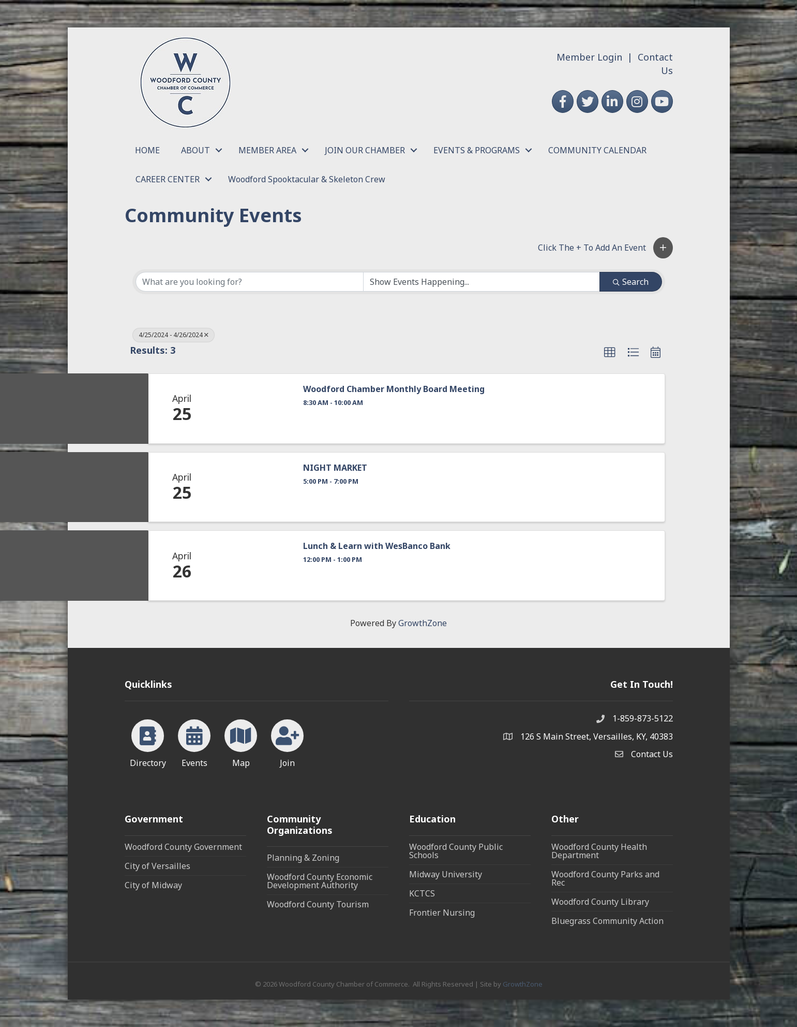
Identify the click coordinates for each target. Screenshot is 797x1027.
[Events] (194, 741)
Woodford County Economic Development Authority (319, 881)
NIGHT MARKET (335, 468)
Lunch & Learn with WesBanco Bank (376, 546)
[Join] (287, 741)
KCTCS (422, 893)
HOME (147, 150)
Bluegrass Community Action (607, 921)
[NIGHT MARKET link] (254, 487)
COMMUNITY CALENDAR (597, 150)
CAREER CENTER (168, 179)
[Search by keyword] (250, 282)
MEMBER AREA (267, 150)
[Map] (240, 741)
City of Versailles (157, 866)
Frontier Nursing (442, 912)
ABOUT (195, 150)
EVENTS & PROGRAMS (476, 150)
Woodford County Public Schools (456, 851)
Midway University (445, 874)
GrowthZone (422, 623)
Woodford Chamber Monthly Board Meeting (394, 389)
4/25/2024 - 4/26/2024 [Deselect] (173, 334)
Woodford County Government (183, 846)
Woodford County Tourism (318, 904)
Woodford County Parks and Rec (605, 878)
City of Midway (153, 885)
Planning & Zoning (303, 857)
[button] (663, 247)
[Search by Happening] (481, 282)
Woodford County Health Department (599, 851)
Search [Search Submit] (631, 281)
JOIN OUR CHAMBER (365, 150)
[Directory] (147, 741)
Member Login (589, 57)
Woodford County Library (600, 901)
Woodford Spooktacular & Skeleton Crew (306, 179)
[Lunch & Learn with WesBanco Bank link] (254, 565)
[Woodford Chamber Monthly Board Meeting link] (254, 408)
